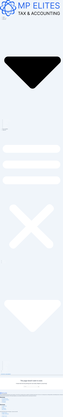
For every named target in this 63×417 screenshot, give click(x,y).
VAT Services (5, 122)
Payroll (4, 124)
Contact (4, 130)
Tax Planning (5, 126)
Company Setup (5, 123)
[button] (31, 195)
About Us (4, 18)
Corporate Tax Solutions (6, 362)
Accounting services (6, 119)
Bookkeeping (5, 125)
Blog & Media (4, 370)
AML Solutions (5, 127)
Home (3, 17)
